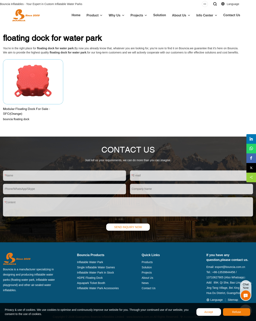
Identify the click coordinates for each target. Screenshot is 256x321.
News (145, 283)
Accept (208, 312)
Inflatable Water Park (90, 262)
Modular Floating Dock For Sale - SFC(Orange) (26, 111)
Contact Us (231, 15)
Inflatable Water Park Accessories (98, 288)
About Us (179, 15)
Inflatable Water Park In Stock (95, 272)
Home (76, 15)
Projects (137, 15)
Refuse (236, 312)
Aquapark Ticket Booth (91, 283)
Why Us (114, 15)
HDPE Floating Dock (90, 277)
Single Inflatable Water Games (96, 267)
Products (147, 262)
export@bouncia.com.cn (230, 267)
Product (92, 15)
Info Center (204, 15)
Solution (159, 15)
